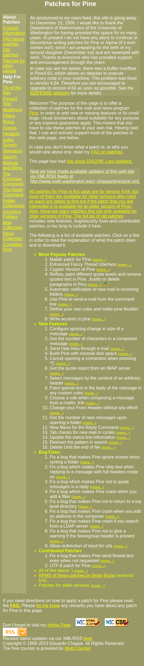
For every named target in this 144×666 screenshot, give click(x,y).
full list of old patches (103, 216)
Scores (10, 128)
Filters (9, 115)
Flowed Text (10, 101)
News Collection (12, 236)
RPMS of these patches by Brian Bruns (77, 575)
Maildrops (12, 109)
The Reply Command (13, 192)
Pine (33, 113)
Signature (12, 151)
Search (10, 157)
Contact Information (14, 30)
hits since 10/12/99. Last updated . (100, 161)
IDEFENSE (41, 93)
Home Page (59, 625)
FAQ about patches (13, 41)
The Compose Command (13, 179)
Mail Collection (12, 225)
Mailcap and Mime (12, 165)
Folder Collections (13, 203)
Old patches (10, 52)
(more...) (99, 260)
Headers (11, 134)
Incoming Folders (12, 214)
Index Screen (10, 142)
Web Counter (77, 648)
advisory (61, 93)
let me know (48, 605)
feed (88, 638)
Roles (8, 121)
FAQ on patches (107, 152)
